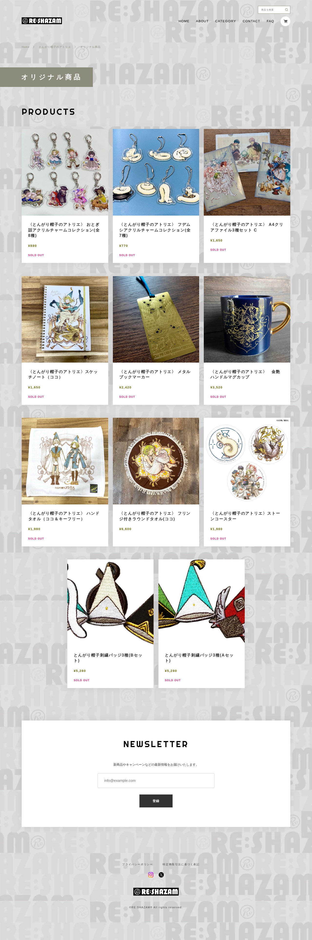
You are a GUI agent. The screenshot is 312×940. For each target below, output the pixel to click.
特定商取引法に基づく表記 (181, 864)
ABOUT (202, 21)
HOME (184, 21)
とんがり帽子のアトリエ (55, 47)
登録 (156, 801)
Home (25, 47)
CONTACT (251, 21)
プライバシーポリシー (137, 864)
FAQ (270, 21)
